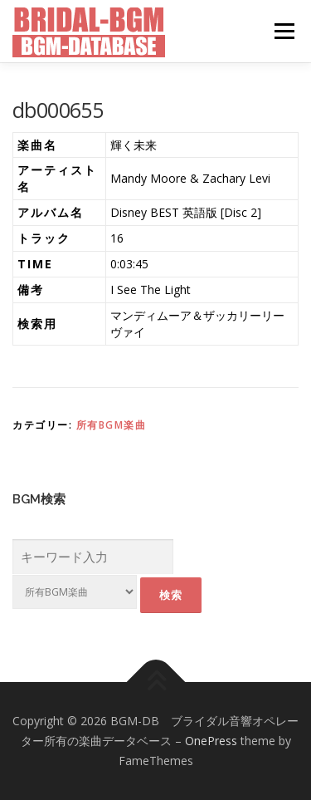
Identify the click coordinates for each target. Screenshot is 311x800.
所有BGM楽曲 (111, 425)
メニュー (284, 31)
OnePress (211, 740)
